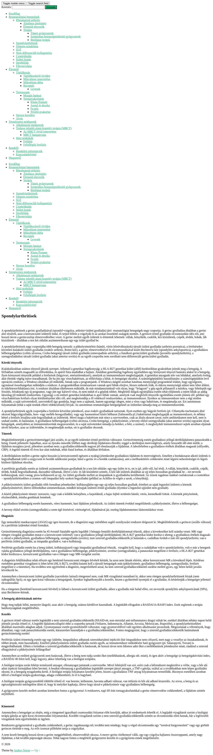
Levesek (35, 88)
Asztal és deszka (40, 105)
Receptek (28, 85)
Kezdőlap (14, 13)
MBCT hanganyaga (34, 134)
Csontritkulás (23, 56)
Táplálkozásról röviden (36, 75)
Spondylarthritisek (26, 43)
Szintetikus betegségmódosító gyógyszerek (56, 36)
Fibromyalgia (24, 66)
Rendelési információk (29, 151)
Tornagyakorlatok (33, 98)
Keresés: (6, 7)
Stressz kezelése (25, 115)
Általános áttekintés (34, 23)
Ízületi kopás (23, 59)
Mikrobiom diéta (33, 82)
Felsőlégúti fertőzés (34, 144)
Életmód (14, 69)
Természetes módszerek (22, 121)
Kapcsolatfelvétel (26, 154)
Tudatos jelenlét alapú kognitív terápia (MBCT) (44, 128)
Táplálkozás (23, 72)
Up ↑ (37, 750)
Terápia (27, 29)
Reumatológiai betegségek (24, 16)
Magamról (15, 157)
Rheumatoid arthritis (28, 20)
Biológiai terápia (40, 39)
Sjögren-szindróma (27, 46)
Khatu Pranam (39, 102)
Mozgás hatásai (32, 95)
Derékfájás (22, 62)
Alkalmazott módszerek (30, 125)
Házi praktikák (24, 138)
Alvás (19, 118)
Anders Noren (22, 750)
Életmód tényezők (33, 26)
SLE (18, 49)
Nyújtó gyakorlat (40, 111)
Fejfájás (28, 141)
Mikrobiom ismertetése (36, 79)
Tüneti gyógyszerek (42, 33)
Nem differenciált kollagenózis (34, 52)
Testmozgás (23, 92)
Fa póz (34, 108)
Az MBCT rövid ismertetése (39, 131)
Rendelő (13, 147)
